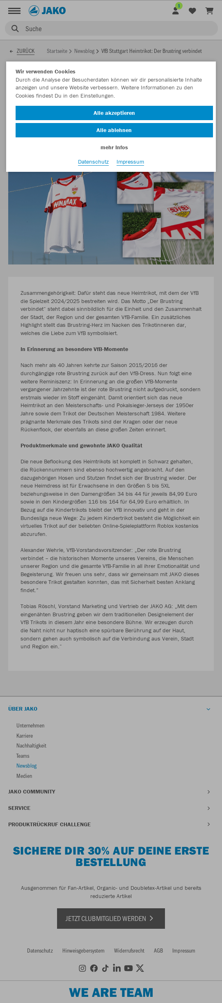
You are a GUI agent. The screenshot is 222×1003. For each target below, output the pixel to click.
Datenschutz (93, 161)
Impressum (130, 161)
